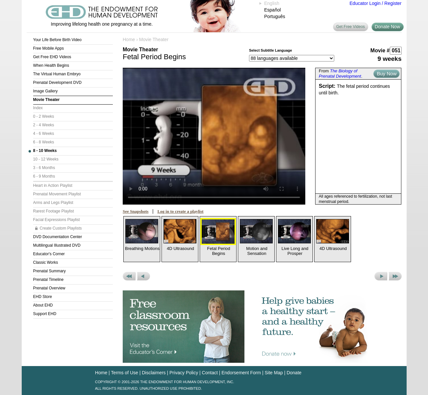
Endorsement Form (241, 372)
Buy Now (386, 73)
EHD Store (42, 296)
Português (274, 16)
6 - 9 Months (44, 176)
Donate (294, 372)
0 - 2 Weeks (43, 116)
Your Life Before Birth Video (57, 39)
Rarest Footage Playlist (53, 211)
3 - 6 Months (44, 167)
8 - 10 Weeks (45, 150)
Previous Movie (143, 276)
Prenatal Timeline (48, 279)
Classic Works (45, 262)
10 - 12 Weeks (46, 159)
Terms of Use (124, 372)
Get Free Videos (350, 26)
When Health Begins (51, 65)
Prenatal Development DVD (57, 82)
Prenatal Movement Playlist (57, 194)
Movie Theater (46, 99)
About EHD (43, 305)
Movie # (380, 50)
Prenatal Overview (49, 288)
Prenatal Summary (49, 271)
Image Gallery (45, 91)
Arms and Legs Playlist (53, 202)
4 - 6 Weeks (43, 133)
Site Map (274, 372)
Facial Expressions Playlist (56, 219)
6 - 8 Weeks (43, 142)
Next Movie (380, 276)
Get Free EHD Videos (52, 57)
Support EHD (45, 313)
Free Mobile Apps (48, 48)
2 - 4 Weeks (43, 125)
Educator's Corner (49, 254)
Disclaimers (153, 372)
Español (272, 9)
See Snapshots (135, 211)
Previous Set (129, 276)
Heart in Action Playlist (52, 185)
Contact (210, 372)
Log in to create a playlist (180, 211)
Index (38, 108)
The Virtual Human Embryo (57, 74)
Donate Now (387, 26)
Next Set (395, 276)
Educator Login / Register (376, 3)
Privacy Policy (183, 372)
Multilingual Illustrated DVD (57, 245)
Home (129, 39)
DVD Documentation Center (57, 237)
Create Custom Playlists (61, 228)
